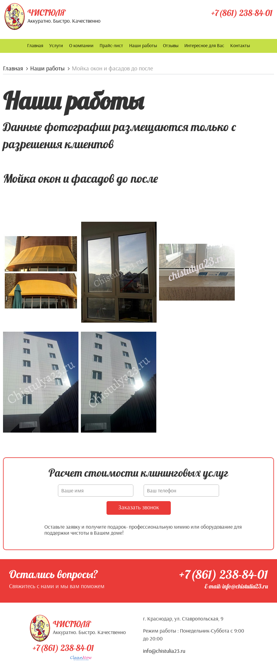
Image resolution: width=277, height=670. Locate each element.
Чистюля (46, 12)
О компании (81, 45)
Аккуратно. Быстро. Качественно (63, 20)
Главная (35, 45)
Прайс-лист (111, 45)
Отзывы (170, 45)
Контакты (240, 45)
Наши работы (143, 45)
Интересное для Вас (204, 45)
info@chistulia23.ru (164, 650)
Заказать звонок (138, 507)
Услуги (56, 45)
